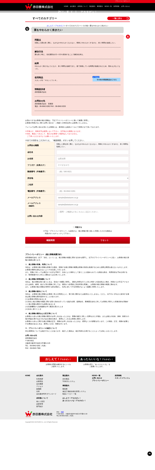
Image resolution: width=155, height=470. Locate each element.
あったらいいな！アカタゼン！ (74, 445)
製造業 (65, 434)
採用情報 (116, 6)
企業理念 (39, 426)
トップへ (149, 454)
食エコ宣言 (40, 446)
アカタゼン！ (58, 404)
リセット (104, 285)
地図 (62, 457)
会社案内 (73, 6)
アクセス (39, 431)
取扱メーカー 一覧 (69, 439)
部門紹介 (39, 451)
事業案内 (100, 6)
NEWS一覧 (108, 6)
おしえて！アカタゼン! (55, 69)
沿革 (38, 436)
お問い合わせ (125, 6)
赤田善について (82, 6)
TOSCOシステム (68, 426)
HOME (66, 6)
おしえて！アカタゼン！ (71, 443)
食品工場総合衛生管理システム (74, 436)
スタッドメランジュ (122, 423)
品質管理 (39, 449)
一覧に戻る (117, 61)
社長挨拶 (39, 424)
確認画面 (50, 285)
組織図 (38, 434)
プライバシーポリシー (122, 1)
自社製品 (65, 424)
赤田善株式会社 (40, 7)
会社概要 (39, 429)
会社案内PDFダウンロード (46, 439)
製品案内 (92, 6)
